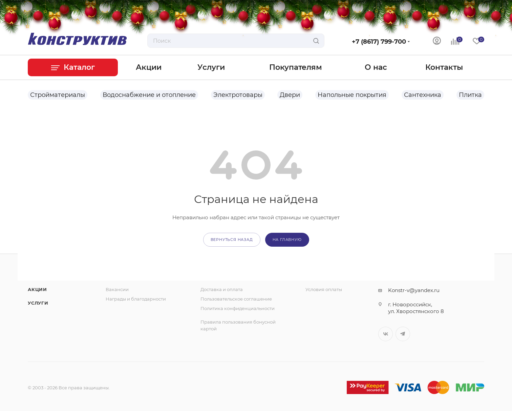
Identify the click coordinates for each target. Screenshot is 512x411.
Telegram (403, 334)
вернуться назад (232, 239)
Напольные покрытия (352, 95)
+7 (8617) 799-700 (379, 41)
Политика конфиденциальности (237, 308)
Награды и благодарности (136, 299)
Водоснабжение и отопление (149, 95)
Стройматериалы (57, 95)
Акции (37, 289)
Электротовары (237, 95)
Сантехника (422, 95)
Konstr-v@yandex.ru (414, 290)
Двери (290, 95)
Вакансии (117, 289)
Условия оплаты (323, 289)
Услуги (38, 303)
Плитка (470, 95)
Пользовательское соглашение (236, 299)
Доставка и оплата (221, 289)
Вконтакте (385, 334)
